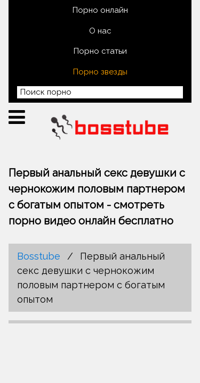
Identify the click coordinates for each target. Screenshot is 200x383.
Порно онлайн (100, 10)
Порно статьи (100, 51)
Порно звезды (100, 72)
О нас (100, 31)
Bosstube (38, 256)
